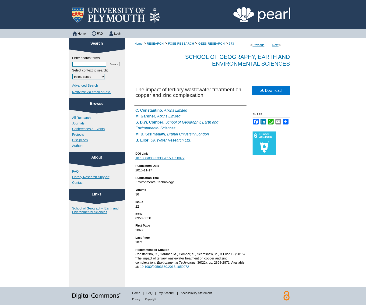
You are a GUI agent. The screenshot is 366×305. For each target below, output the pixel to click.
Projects (78, 134)
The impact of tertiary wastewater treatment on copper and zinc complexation (188, 92)
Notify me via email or (91, 92)
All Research (81, 118)
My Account (166, 293)
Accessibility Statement (196, 293)
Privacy (136, 299)
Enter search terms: (86, 58)
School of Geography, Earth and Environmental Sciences (237, 60)
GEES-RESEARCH (211, 43)
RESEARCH (155, 43)
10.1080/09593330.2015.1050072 (159, 158)
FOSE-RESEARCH (181, 43)
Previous (258, 45)
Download (271, 90)
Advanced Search (85, 85)
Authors (77, 146)
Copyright (150, 299)
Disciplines (80, 140)
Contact (77, 182)
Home (138, 43)
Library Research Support (90, 177)
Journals (78, 123)
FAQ (75, 171)
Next (275, 45)
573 (231, 43)
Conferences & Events (88, 129)
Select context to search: (90, 70)
